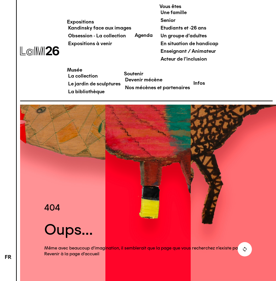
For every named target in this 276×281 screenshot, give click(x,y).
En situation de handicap (189, 43)
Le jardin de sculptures (94, 84)
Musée (74, 70)
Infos (199, 83)
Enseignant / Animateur (188, 51)
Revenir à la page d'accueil (71, 253)
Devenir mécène (143, 80)
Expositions (80, 22)
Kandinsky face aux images (99, 28)
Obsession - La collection (97, 36)
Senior (168, 20)
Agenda (144, 35)
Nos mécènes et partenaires (157, 88)
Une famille (174, 12)
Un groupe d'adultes (184, 36)
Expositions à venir (90, 43)
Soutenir (133, 74)
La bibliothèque (86, 92)
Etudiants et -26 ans (183, 28)
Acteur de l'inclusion (184, 59)
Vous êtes (170, 6)
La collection (83, 76)
